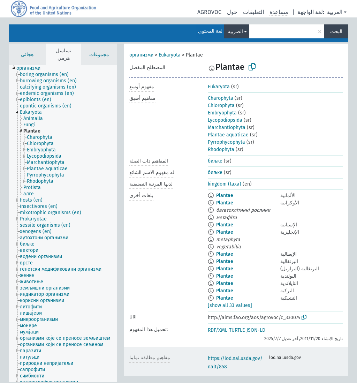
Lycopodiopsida (225, 120)
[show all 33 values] (230, 305)
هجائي (27, 55)
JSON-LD (255, 330)
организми (141, 55)
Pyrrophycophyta (226, 142)
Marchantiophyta (226, 127)
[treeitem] (31, 68)
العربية (334, 12)
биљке (215, 161)
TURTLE (237, 330)
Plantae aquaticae (228, 135)
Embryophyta (222, 113)
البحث (336, 32)
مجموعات (99, 55)
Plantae (224, 195)
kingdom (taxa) (224, 184)
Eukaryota (170, 55)
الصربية (235, 32)
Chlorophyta (221, 105)
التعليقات (253, 12)
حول (232, 12)
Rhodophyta (221, 149)
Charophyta (220, 98)
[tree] (63, 223)
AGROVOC (209, 12)
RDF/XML (217, 330)
